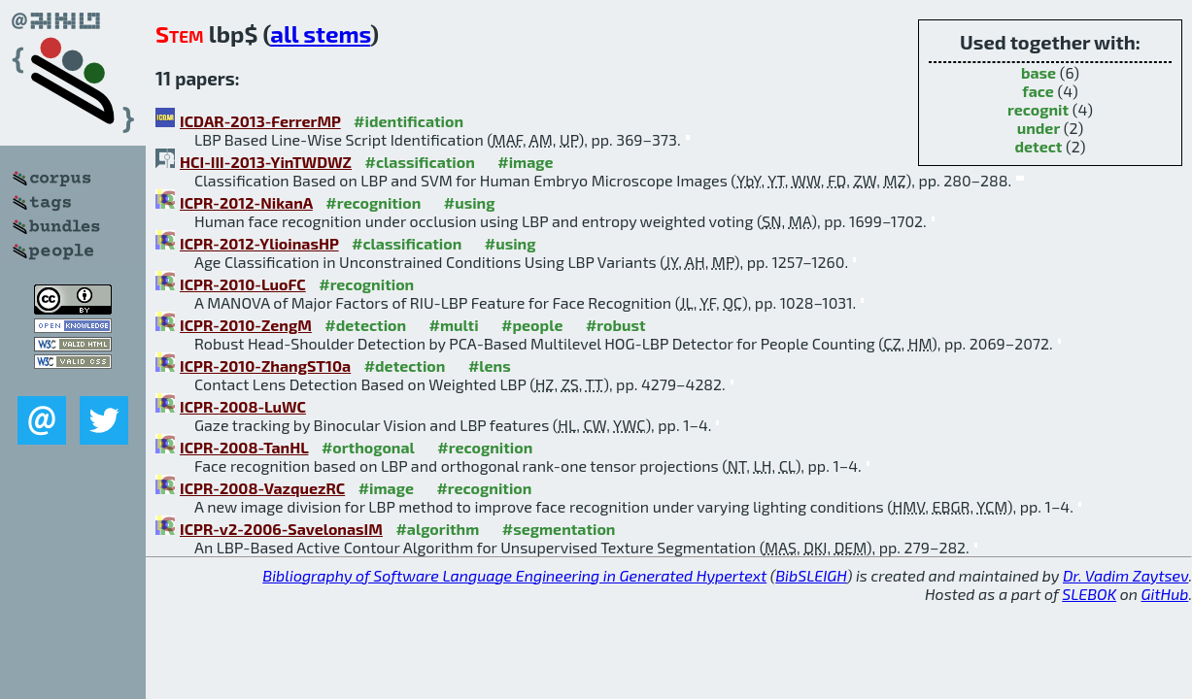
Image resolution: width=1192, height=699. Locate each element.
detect (1039, 146)
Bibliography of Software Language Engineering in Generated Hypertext (514, 575)
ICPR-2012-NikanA (246, 202)
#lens (489, 365)
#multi (454, 325)
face (1038, 91)
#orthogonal (368, 447)
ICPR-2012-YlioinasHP (259, 243)
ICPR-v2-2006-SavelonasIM (281, 528)
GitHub (1165, 593)
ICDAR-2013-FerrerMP (260, 121)
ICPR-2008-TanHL (244, 447)
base (1038, 72)
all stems (320, 33)
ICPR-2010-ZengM (246, 325)
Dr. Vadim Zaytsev (1125, 575)
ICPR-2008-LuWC (243, 406)
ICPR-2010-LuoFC (243, 284)
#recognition (373, 202)
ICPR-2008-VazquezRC (262, 488)
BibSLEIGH (810, 575)
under (1039, 127)
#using (469, 202)
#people (531, 325)
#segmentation (559, 528)
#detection (365, 325)
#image (525, 161)
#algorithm (437, 528)
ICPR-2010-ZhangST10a (265, 365)
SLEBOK (1089, 593)
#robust (616, 325)
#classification (419, 161)
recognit (1038, 109)
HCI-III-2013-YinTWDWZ (266, 161)
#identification (408, 121)
